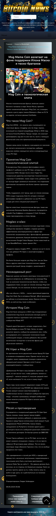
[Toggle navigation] (49, 35)
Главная (9, 44)
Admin (46, 512)
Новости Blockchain (22, 44)
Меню (4, 35)
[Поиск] (23, 17)
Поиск (40, 17)
